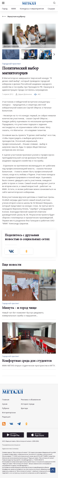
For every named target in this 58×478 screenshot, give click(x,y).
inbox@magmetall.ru (27, 460)
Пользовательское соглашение (11, 445)
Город (4, 8)
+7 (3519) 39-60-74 (38, 460)
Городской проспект (11, 63)
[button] (54, 54)
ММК (13, 8)
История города (27, 404)
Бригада (24, 408)
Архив (4, 404)
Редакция (6, 417)
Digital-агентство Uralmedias (10, 449)
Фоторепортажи (9, 412)
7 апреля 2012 (7, 94)
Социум (51, 8)
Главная (5, 399)
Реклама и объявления (31, 399)
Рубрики (5, 408)
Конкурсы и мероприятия (32, 8)
